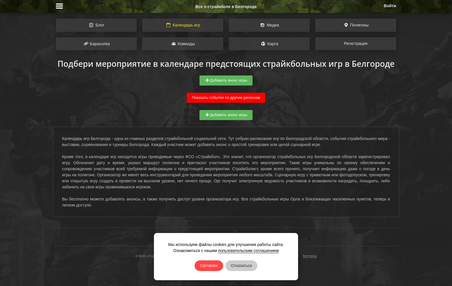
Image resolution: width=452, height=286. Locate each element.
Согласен (209, 265)
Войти (390, 5)
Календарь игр (182, 25)
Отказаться (241, 265)
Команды (183, 43)
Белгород (310, 255)
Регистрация (356, 43)
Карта (269, 43)
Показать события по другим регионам (226, 97)
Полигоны (356, 25)
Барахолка (96, 43)
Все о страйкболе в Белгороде (226, 6)
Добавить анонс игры (226, 80)
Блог (96, 25)
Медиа (269, 25)
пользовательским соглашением (248, 250)
